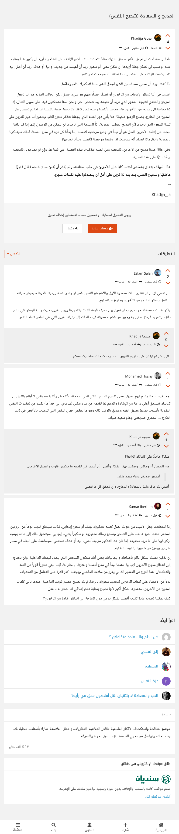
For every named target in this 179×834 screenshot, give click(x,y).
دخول (72, 228)
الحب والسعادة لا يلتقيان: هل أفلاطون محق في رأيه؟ (114, 701)
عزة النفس (149, 686)
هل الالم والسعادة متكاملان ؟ (133, 642)
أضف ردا (135, 282)
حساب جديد (102, 228)
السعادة (151, 671)
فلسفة (155, 48)
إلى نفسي (149, 657)
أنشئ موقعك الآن (158, 802)
